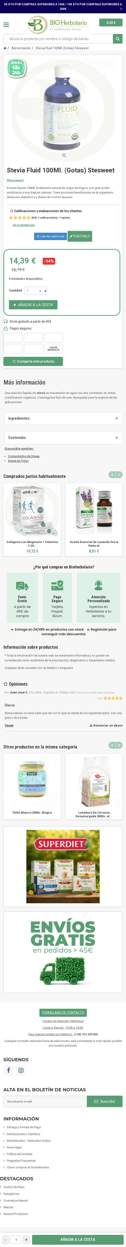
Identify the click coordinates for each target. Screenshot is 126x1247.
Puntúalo (80, 236)
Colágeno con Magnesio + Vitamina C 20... (32, 543)
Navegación (6, 25)
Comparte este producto (33, 361)
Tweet (9, 725)
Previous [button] (112, 474)
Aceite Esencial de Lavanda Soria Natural (94, 543)
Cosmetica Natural (15, 1200)
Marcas (8, 1207)
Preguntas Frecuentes (21, 1160)
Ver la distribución (24, 225)
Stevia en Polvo (18, 461)
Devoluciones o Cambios (23, 1134)
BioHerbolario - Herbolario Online (28, 1140)
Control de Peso (14, 1187)
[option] (32, 519)
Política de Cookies (19, 1154)
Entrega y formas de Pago (24, 1127)
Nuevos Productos (15, 1214)
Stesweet (15, 180)
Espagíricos (11, 1193)
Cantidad (15, 290)
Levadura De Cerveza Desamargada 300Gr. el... (94, 814)
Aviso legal (14, 1147)
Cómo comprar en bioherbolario (28, 1167)
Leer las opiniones (50, 236)
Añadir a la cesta (77, 1239)
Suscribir (104, 1101)
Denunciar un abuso (106, 725)
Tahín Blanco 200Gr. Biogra (32, 812)
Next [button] (119, 474)
